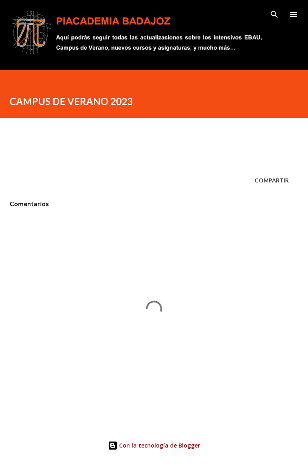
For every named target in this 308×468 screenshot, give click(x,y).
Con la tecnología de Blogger (154, 445)
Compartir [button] (272, 180)
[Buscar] (274, 14)
